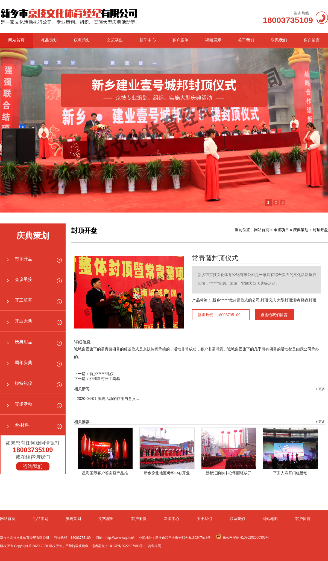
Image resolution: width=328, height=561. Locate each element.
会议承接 (23, 279)
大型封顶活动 (288, 300)
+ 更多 (320, 389)
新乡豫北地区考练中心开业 (167, 473)
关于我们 (246, 40)
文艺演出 (115, 40)
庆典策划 (82, 40)
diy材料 (22, 425)
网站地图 (270, 518)
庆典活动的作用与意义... (108, 398)
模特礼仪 (23, 383)
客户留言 (311, 40)
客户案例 (180, 40)
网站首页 (16, 40)
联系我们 (279, 40)
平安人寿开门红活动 (290, 473)
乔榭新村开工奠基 (104, 378)
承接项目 (281, 230)
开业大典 (23, 321)
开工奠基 (23, 300)
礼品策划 (49, 40)
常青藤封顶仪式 (215, 258)
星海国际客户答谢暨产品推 (105, 473)
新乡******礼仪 (101, 373)
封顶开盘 (23, 258)
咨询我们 (33, 466)
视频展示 (213, 40)
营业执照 (154, 546)
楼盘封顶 (308, 300)
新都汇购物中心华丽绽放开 (228, 473)
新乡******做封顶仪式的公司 (236, 300)
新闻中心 (147, 40)
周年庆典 (23, 362)
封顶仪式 (268, 300)
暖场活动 (23, 404)
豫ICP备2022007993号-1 (127, 546)
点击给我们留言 (274, 315)
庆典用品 (23, 341)
